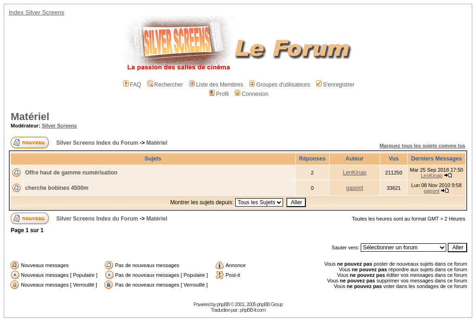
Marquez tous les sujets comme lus (422, 145)
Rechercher (165, 84)
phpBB (223, 304)
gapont (355, 188)
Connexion (251, 94)
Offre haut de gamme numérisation (71, 172)
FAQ (132, 84)
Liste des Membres (216, 84)
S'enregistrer (335, 84)
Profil (219, 94)
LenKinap (355, 172)
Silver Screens (59, 125)
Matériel (30, 116)
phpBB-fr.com (252, 310)
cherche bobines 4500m (56, 188)
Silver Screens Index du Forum (97, 143)
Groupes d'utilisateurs (279, 84)
